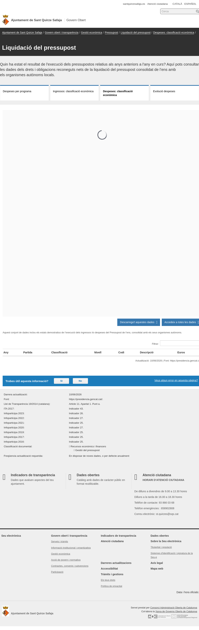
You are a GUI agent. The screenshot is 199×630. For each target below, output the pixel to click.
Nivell (97, 352)
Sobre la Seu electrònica (166, 541)
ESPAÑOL (190, 3)
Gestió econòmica (91, 32)
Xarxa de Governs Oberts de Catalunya (176, 611)
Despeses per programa (17, 91)
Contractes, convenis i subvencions (69, 566)
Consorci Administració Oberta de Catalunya (173, 607)
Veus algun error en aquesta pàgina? (176, 380)
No (80, 380)
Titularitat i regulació (161, 547)
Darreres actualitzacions (116, 562)
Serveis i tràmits (59, 541)
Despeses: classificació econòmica (173, 32)
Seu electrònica (11, 535)
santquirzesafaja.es (134, 3)
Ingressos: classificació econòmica (73, 91)
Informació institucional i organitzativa (71, 547)
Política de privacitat (111, 586)
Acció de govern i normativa (65, 560)
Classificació (59, 352)
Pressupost (111, 32)
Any (5, 352)
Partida (27, 352)
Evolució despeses (164, 91)
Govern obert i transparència (61, 32)
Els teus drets (108, 580)
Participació (57, 572)
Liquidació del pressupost (136, 32)
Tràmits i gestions (112, 574)
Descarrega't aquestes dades (138, 322)
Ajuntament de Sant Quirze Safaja (22, 32)
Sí (61, 380)
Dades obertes (160, 535)
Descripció (147, 352)
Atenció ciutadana (157, 3)
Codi (121, 352)
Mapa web (157, 568)
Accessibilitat (109, 568)
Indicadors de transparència (118, 535)
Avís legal (157, 562)
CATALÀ (177, 3)
